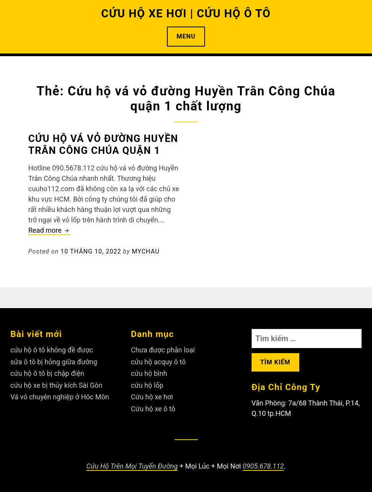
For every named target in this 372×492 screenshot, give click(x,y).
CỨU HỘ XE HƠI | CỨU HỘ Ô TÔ (186, 13)
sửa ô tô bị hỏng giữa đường (53, 362)
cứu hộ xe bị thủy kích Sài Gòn (56, 385)
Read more (49, 230)
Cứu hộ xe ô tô (153, 409)
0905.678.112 (263, 466)
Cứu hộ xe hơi (152, 397)
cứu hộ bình (149, 373)
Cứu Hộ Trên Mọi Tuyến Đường (132, 466)
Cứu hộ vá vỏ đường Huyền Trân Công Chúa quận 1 (103, 144)
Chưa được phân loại (163, 350)
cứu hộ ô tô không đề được (51, 350)
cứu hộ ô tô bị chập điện (47, 373)
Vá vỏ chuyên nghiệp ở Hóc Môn (59, 397)
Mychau (146, 251)
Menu (186, 36)
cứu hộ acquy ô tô (158, 362)
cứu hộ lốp (147, 385)
